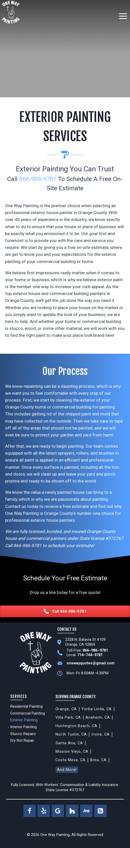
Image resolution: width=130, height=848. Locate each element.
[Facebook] (29, 811)
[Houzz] (72, 811)
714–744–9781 (90, 655)
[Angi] (86, 811)
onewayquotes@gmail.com (91, 663)
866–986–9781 (95, 650)
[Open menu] (123, 16)
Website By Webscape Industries (42, 824)
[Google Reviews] (58, 811)
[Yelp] (44, 811)
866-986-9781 (38, 179)
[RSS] (100, 811)
